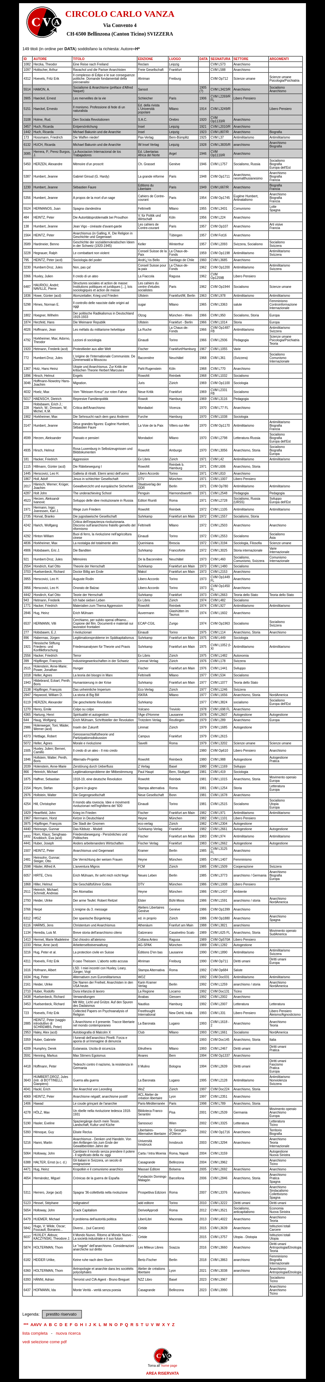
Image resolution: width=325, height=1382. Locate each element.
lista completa (34, 1333)
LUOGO (175, 59)
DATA (203, 59)
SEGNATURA (220, 59)
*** (25, 1324)
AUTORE (40, 59)
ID (25, 59)
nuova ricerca (68, 1333)
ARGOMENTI (279, 59)
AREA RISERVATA (162, 1373)
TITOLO (78, 59)
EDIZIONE (145, 59)
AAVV (36, 1324)
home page (169, 1365)
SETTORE (241, 59)
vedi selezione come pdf (44, 1341)
